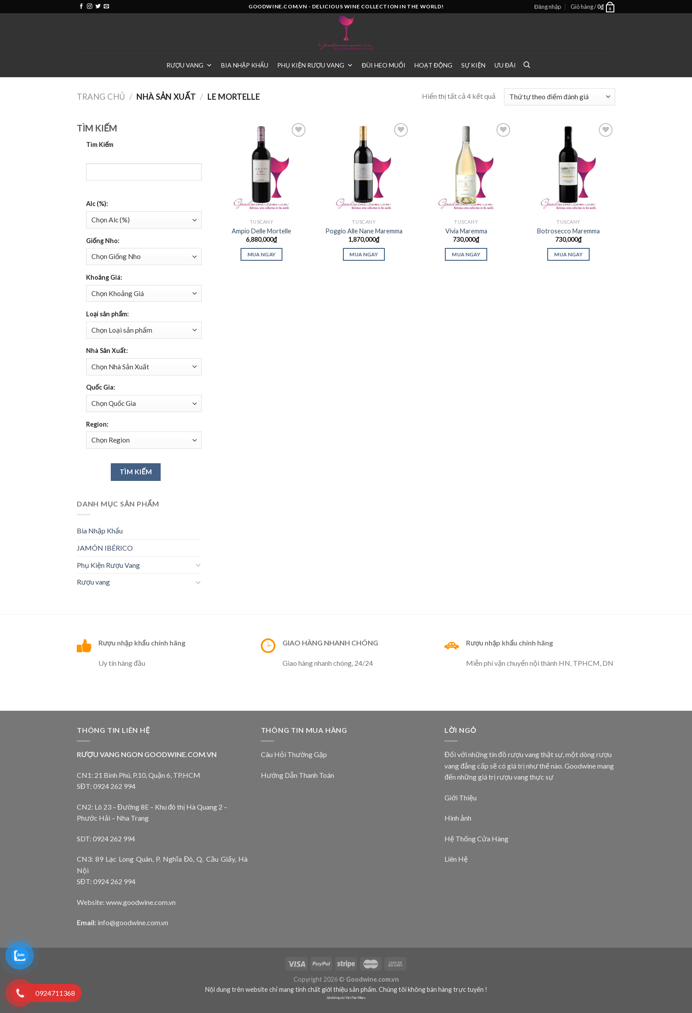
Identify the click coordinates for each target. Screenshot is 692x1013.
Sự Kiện (473, 65)
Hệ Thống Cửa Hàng (476, 838)
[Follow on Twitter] (98, 7)
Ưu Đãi (505, 65)
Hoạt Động (433, 65)
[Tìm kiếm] (526, 64)
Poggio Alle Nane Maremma (363, 231)
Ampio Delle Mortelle (261, 231)
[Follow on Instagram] (89, 7)
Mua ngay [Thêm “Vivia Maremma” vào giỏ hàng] (466, 254)
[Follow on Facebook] (81, 7)
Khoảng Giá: (104, 277)
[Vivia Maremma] (466, 167)
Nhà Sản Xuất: (107, 350)
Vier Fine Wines (355, 998)
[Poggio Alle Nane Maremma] (363, 167)
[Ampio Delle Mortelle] (261, 167)
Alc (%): (97, 203)
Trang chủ (101, 96)
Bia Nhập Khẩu (244, 65)
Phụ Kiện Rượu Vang (315, 65)
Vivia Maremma (466, 231)
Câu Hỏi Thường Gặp (294, 754)
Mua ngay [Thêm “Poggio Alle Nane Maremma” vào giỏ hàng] (364, 254)
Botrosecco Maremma (568, 231)
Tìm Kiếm (100, 144)
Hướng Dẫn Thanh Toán (297, 775)
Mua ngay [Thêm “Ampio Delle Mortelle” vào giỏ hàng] (262, 254)
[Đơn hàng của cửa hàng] (559, 96)
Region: (97, 424)
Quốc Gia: (100, 387)
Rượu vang (189, 65)
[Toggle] (198, 564)
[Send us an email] (106, 7)
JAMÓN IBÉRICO (105, 548)
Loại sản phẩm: (107, 314)
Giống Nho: (103, 240)
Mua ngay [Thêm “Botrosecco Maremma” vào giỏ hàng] (568, 254)
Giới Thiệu (460, 797)
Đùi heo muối (384, 65)
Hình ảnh (457, 818)
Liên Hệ (456, 859)
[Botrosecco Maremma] (568, 167)
